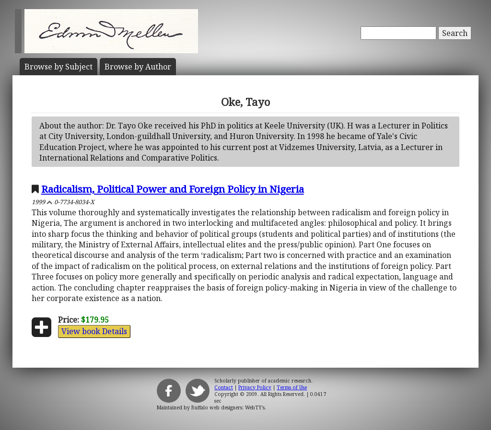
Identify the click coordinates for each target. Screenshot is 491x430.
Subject (58, 66)
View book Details (94, 331)
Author (138, 66)
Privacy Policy (254, 387)
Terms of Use (292, 387)
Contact (223, 387)
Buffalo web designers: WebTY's (228, 407)
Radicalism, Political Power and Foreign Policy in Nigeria (172, 189)
